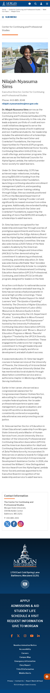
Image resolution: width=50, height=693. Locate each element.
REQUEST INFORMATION (25, 621)
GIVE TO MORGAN (25, 626)
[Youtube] (31, 636)
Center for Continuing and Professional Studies (25, 9)
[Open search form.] (35, 4)
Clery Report (25, 665)
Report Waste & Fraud (34, 681)
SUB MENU (9, 17)
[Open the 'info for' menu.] (41, 4)
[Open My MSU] (29, 4)
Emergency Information (25, 661)
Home (4, 9)
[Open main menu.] (47, 4)
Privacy (10, 681)
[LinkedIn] (38, 636)
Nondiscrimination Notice (25, 645)
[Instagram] (25, 636)
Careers (25, 653)
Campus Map (25, 657)
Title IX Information (25, 669)
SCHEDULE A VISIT (25, 616)
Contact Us (19, 681)
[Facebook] (11, 636)
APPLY (25, 601)
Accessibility (25, 649)
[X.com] (18, 636)
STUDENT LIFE (25, 611)
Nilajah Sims (15, 11)
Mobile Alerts (25, 673)
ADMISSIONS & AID (25, 606)
